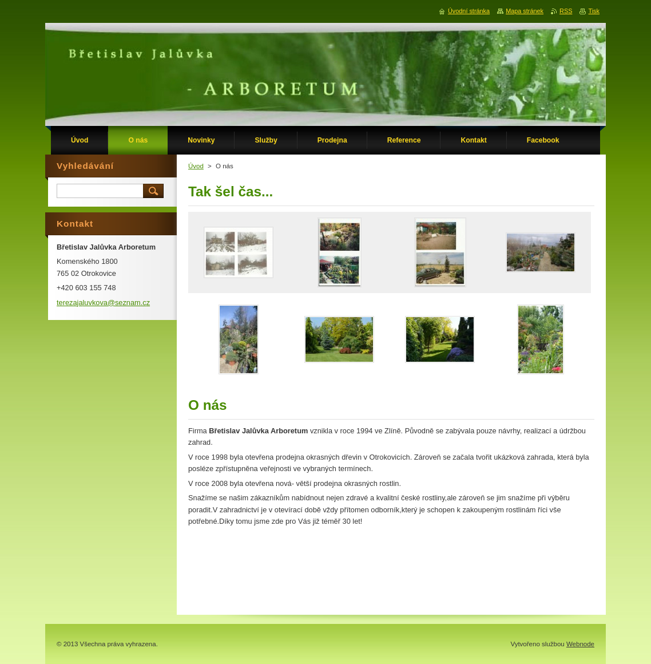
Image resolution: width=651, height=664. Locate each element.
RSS (565, 10)
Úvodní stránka (469, 10)
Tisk (594, 10)
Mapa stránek (524, 10)
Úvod (196, 166)
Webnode (580, 644)
